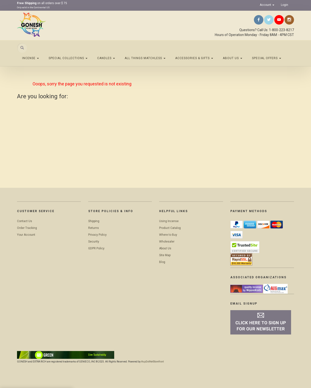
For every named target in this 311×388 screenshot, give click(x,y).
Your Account (26, 234)
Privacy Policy (97, 234)
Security (93, 241)
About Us (232, 58)
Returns (93, 228)
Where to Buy (168, 234)
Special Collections (68, 58)
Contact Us (24, 221)
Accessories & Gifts (194, 58)
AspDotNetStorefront (152, 361)
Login (284, 5)
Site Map (165, 255)
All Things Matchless (145, 58)
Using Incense (169, 221)
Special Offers (266, 58)
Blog (162, 262)
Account (267, 5)
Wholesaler (166, 241)
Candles (106, 58)
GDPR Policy (96, 248)
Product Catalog (170, 228)
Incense (30, 58)
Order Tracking (27, 228)
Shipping (93, 221)
